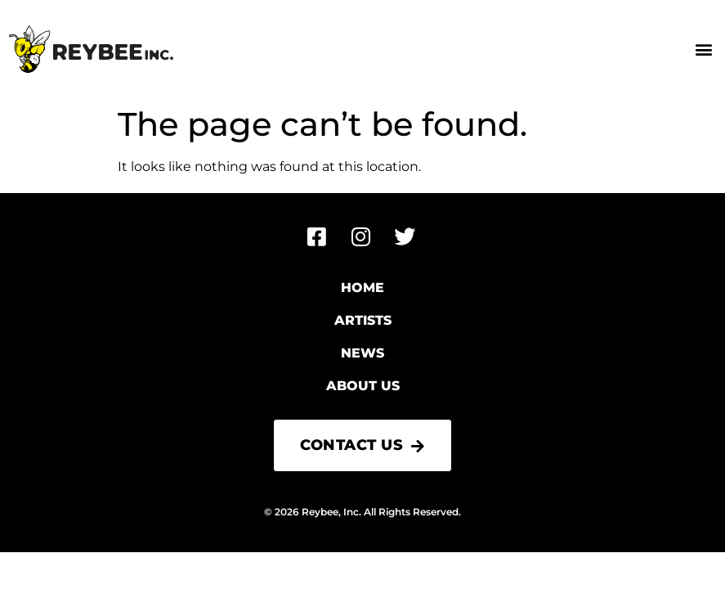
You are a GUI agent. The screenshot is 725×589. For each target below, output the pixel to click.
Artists (363, 320)
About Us (363, 385)
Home (362, 287)
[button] (703, 49)
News (362, 353)
